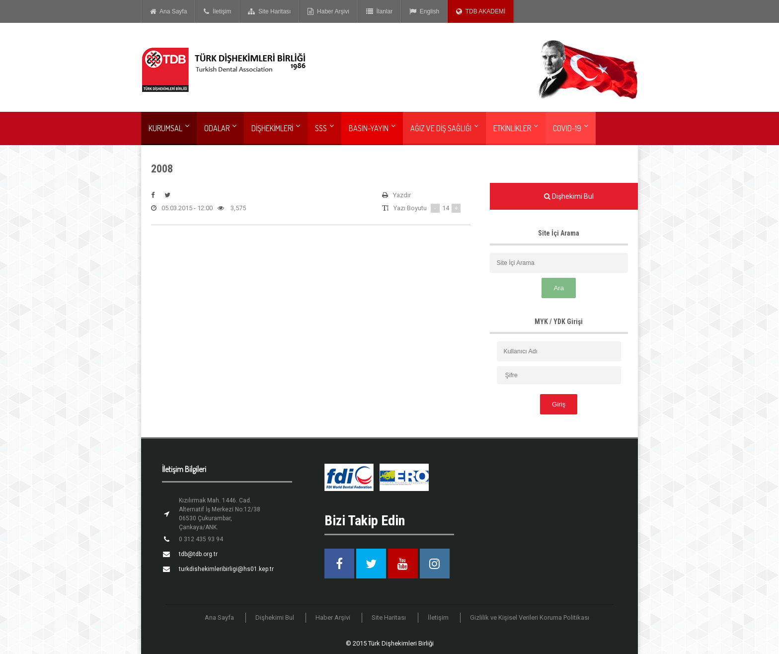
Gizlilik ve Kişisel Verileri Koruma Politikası (529, 617)
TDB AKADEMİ (480, 11)
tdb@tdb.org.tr (198, 554)
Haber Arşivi (328, 11)
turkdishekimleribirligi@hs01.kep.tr (226, 569)
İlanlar (379, 11)
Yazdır (396, 195)
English (424, 11)
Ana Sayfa (168, 11)
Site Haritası (269, 11)
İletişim (217, 11)
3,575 (232, 208)
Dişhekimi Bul (275, 617)
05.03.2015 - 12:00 (182, 208)
